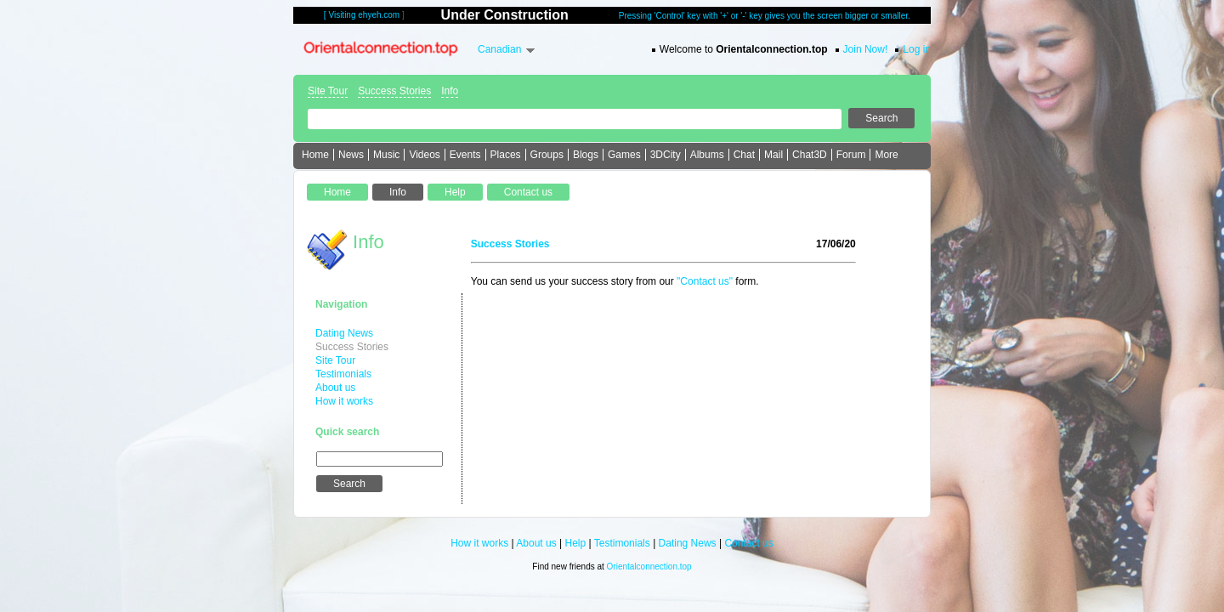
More (886, 155)
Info (449, 91)
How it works (344, 401)
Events (465, 155)
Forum (851, 155)
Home (315, 155)
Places (505, 155)
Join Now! (865, 49)
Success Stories (394, 91)
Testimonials (343, 374)
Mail (773, 155)
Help (575, 543)
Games (624, 155)
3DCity (665, 155)
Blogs (585, 155)
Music (386, 155)
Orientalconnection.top (649, 566)
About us (335, 388)
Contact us (748, 543)
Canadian (499, 49)
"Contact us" (705, 281)
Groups (547, 155)
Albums (707, 155)
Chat (744, 155)
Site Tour (328, 91)
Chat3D (809, 155)
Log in (917, 49)
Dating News (344, 333)
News (351, 155)
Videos (424, 155)
